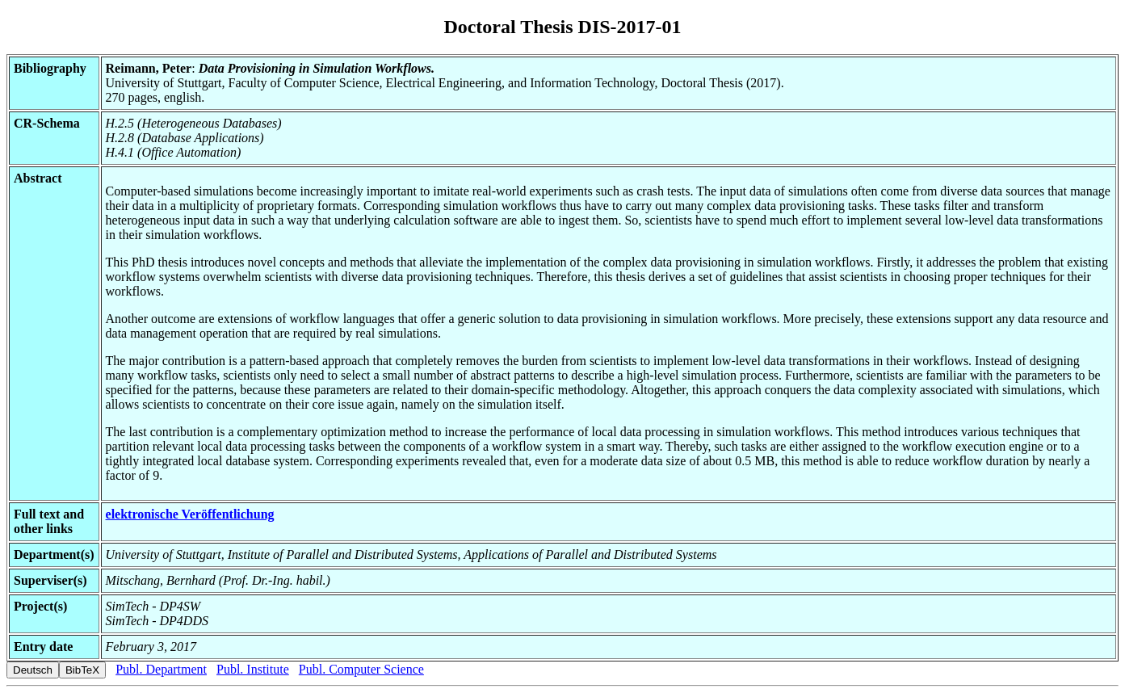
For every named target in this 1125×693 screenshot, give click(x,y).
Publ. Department (161, 669)
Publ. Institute (252, 669)
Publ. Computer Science (361, 669)
